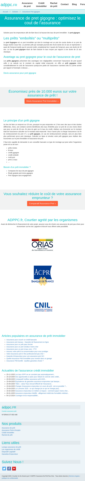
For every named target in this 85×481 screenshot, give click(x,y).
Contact (65, 4)
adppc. (9, 4)
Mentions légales (74, 476)
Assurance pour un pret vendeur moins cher (22, 347)
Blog (74, 4)
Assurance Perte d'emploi (11, 430)
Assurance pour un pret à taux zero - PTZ (21, 349)
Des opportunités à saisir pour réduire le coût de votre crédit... (37, 377)
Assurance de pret (27, 4)
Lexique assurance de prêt (11, 447)
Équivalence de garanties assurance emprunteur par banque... (38, 381)
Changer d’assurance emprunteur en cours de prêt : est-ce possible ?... (41, 386)
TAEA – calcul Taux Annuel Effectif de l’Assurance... (34, 384)
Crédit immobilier (41, 4)
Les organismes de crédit (11, 449)
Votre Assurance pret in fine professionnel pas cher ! (25, 354)
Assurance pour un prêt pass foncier (19, 344)
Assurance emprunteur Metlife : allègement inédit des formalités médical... (42, 393)
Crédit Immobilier (8, 433)
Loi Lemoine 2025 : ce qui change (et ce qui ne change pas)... (37, 388)
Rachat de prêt (53, 4)
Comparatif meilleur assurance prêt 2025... (30, 379)
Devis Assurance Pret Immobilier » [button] (42, 101)
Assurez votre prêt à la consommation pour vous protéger (27, 351)
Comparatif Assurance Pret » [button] (42, 203)
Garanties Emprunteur (10, 454)
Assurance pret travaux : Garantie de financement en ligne (27, 342)
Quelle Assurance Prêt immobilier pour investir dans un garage (29, 358)
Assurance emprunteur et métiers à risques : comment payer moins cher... (42, 391)
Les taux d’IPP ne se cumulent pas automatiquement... (35, 374)
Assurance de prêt (8, 428)
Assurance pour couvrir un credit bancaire (21, 340)
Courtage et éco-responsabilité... (27, 395)
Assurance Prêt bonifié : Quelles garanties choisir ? (25, 361)
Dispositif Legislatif (8, 452)
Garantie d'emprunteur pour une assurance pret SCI (25, 356)
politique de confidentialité (10, 478)
